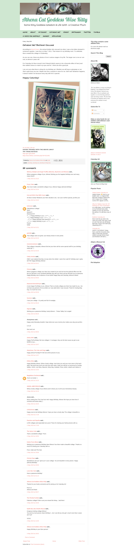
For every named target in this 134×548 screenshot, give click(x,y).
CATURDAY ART (54, 32)
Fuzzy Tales (30, 184)
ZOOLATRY (30, 337)
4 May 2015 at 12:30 (33, 521)
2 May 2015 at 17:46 (33, 425)
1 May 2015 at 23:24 (33, 189)
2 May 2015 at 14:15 (33, 380)
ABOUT (32, 32)
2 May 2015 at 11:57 (33, 355)
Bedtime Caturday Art (98, 217)
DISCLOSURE (56, 36)
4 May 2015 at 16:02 (33, 533)
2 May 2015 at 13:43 (33, 369)
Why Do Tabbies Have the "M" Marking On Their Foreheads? (101, 204)
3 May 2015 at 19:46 (33, 503)
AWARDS (46, 36)
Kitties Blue (30, 361)
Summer (29, 298)
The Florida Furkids (33, 498)
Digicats (29, 309)
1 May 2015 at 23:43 (33, 200)
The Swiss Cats (31, 431)
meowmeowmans (32, 244)
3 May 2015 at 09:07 (33, 492)
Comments (96, 113)
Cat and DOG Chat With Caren (36, 195)
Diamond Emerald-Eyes (34, 283)
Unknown (30, 206)
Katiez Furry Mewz (32, 442)
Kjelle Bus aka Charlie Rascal (36, 508)
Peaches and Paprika (33, 420)
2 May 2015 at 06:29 (33, 314)
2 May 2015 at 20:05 (33, 465)
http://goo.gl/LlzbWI (29, 153)
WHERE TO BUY (96, 154)
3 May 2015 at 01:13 (33, 476)
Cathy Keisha (31, 256)
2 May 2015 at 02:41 (33, 263)
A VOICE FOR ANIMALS (31, 36)
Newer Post (26, 541)
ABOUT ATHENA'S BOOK (98, 153)
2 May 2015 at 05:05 (33, 278)
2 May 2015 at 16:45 (33, 404)
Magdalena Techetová (33, 375)
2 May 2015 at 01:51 (33, 227)
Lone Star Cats (31, 471)
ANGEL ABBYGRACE (33, 386)
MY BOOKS (42, 32)
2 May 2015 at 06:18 (33, 303)
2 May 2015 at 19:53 (33, 436)
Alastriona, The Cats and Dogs (36, 350)
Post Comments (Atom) (37, 544)
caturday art (36, 163)
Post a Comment (30, 537)
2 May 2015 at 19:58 (33, 452)
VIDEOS (66, 32)
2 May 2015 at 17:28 (33, 414)
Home (54, 541)
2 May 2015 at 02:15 (33, 238)
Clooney (29, 269)
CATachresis (31, 409)
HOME (25, 32)
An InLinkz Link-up (29, 147)
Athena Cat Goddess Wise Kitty (36, 481)
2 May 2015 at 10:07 (33, 344)
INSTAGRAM (76, 32)
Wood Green (35, 49)
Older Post (82, 541)
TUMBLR (97, 32)
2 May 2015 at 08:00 (33, 332)
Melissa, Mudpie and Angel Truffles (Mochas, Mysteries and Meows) (48, 172)
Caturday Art (96, 228)
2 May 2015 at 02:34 (33, 251)
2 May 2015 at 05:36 (33, 292)
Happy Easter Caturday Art (100, 192)
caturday (30, 163)
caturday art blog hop (44, 163)
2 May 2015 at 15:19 (33, 391)
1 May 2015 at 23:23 (33, 178)
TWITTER (87, 32)
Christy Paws (31, 458)
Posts (94, 110)
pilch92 (29, 233)
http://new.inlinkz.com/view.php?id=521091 (36, 155)
